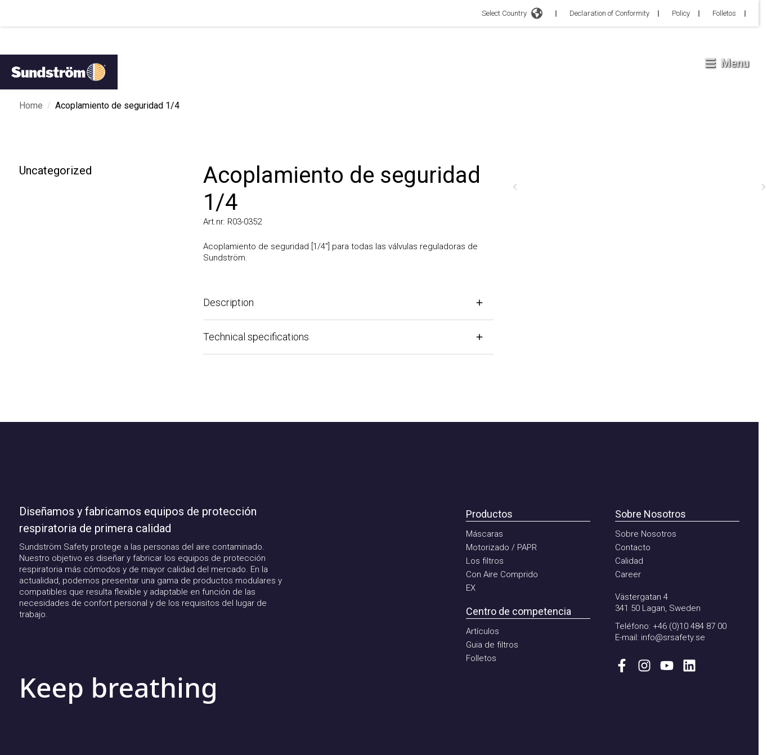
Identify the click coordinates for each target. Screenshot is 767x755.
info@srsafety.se (673, 637)
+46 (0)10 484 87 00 (689, 626)
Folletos (724, 13)
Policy (681, 13)
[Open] (348, 303)
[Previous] (514, 186)
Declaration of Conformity (609, 13)
